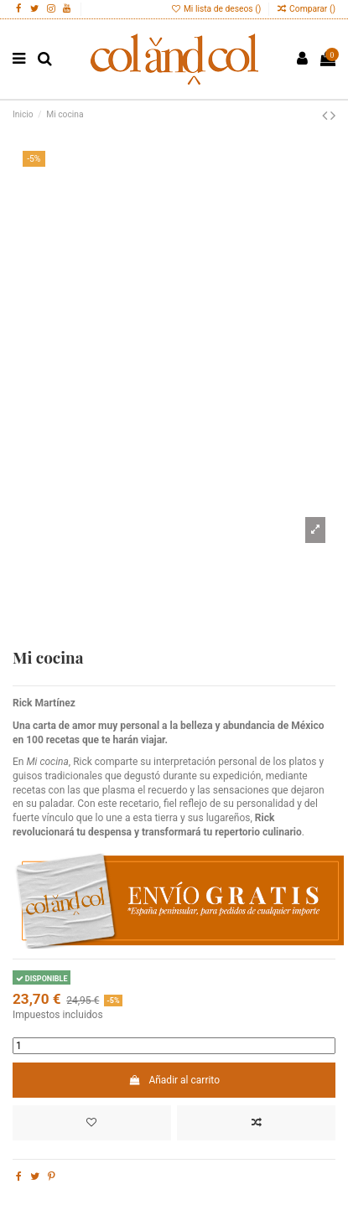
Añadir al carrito (174, 1080)
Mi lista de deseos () (216, 8)
